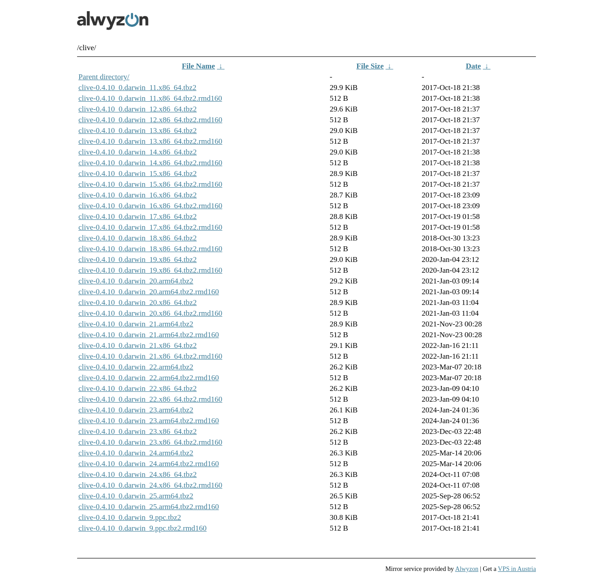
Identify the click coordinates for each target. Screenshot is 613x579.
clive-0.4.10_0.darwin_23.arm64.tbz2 (135, 410)
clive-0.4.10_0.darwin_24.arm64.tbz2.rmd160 (148, 463)
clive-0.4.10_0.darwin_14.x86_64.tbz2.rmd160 (150, 163)
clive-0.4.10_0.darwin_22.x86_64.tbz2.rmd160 (150, 399)
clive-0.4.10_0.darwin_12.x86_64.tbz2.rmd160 (150, 120)
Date (473, 66)
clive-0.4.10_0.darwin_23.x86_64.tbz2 (137, 431)
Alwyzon (467, 568)
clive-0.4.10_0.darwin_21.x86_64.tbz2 (137, 345)
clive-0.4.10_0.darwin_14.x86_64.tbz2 (137, 152)
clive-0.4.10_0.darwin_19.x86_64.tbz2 (137, 259)
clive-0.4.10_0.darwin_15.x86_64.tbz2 (137, 173)
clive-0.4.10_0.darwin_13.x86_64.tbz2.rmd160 (150, 141)
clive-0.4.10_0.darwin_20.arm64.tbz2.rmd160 (148, 291)
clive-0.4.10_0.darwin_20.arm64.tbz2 (135, 281)
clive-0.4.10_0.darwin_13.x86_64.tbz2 (137, 130)
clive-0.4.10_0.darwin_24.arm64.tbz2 (135, 453)
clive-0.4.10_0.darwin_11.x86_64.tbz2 (137, 87)
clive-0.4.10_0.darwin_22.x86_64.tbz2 (137, 388)
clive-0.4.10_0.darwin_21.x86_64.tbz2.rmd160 (150, 356)
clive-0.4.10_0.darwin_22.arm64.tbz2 (135, 367)
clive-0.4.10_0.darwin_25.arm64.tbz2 (135, 496)
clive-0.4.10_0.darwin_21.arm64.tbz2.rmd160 (148, 334)
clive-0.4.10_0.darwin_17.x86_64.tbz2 (137, 216)
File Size (370, 66)
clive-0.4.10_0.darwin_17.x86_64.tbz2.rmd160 (150, 227)
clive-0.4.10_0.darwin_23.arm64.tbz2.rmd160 (148, 420)
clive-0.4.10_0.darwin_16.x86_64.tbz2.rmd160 (150, 206)
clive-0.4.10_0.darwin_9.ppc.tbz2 (129, 517)
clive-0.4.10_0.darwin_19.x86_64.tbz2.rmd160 (150, 270)
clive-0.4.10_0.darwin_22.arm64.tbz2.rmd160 (148, 377)
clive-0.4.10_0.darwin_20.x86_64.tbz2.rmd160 (150, 313)
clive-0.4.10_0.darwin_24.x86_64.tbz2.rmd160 (150, 485)
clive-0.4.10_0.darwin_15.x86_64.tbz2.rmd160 (150, 184)
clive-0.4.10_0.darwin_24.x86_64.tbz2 (137, 474)
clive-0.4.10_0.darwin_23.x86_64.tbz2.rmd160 (150, 442)
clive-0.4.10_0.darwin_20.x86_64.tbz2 (137, 302)
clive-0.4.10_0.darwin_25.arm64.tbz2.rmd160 (148, 506)
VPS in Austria (517, 568)
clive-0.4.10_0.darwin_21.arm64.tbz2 (135, 324)
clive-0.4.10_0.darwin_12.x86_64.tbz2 (137, 109)
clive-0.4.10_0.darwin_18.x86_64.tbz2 (137, 238)
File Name (198, 66)
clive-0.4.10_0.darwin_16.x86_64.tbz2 (137, 195)
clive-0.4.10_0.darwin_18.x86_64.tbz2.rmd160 (150, 248)
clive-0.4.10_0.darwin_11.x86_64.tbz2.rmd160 (150, 98)
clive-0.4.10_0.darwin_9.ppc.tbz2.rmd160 (142, 528)
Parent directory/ (104, 77)
